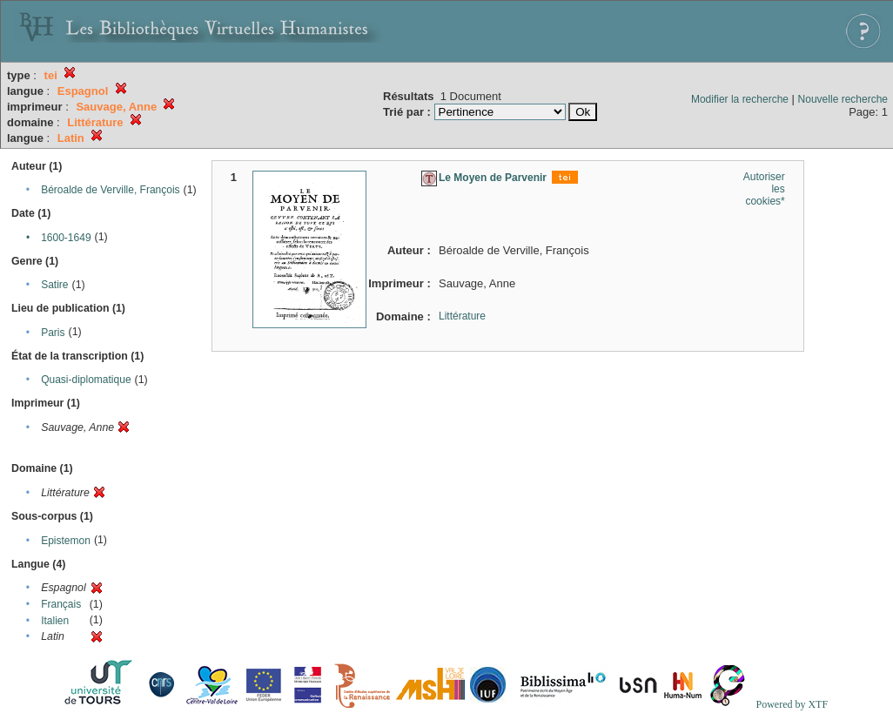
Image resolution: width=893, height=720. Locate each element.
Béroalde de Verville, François (110, 190)
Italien (55, 621)
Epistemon (66, 541)
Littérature (462, 316)
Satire (54, 285)
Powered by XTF (791, 704)
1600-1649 (66, 238)
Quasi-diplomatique (86, 379)
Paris (52, 332)
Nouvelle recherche (843, 99)
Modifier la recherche (740, 99)
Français (61, 604)
